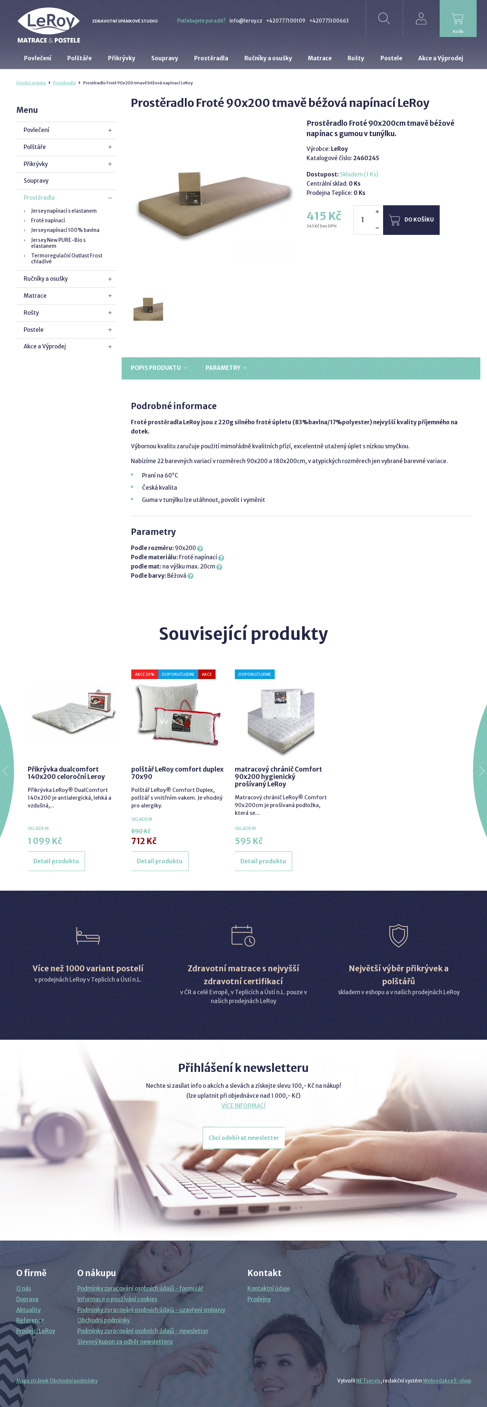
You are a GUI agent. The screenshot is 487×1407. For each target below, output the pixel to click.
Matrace (35, 295)
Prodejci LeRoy (35, 1331)
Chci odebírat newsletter (244, 1137)
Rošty (31, 312)
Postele (34, 329)
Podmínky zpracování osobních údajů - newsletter (143, 1331)
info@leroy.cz (245, 21)
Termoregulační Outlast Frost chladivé (66, 259)
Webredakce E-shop (447, 1381)
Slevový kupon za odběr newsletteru (125, 1341)
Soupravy (36, 180)
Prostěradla (64, 82)
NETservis (368, 1381)
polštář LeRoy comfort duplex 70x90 (177, 773)
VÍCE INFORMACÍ (243, 1105)
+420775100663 (329, 21)
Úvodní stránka (31, 82)
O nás (23, 1288)
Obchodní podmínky (103, 1320)
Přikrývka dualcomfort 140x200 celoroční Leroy (66, 773)
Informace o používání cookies (117, 1299)
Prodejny (259, 1299)
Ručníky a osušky (46, 278)
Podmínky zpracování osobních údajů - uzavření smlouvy (151, 1309)
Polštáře (35, 147)
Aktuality (28, 1309)
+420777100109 (285, 21)
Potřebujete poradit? (201, 21)
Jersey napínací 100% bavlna (65, 230)
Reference (30, 1320)
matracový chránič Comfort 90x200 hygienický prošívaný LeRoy (278, 777)
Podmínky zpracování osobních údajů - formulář (140, 1288)
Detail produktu (56, 861)
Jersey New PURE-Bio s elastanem (58, 243)
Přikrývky (36, 164)
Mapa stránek (32, 1381)
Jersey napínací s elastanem (64, 211)
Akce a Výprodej (45, 346)
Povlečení (36, 130)
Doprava (27, 1299)
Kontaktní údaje (268, 1288)
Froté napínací (48, 220)
